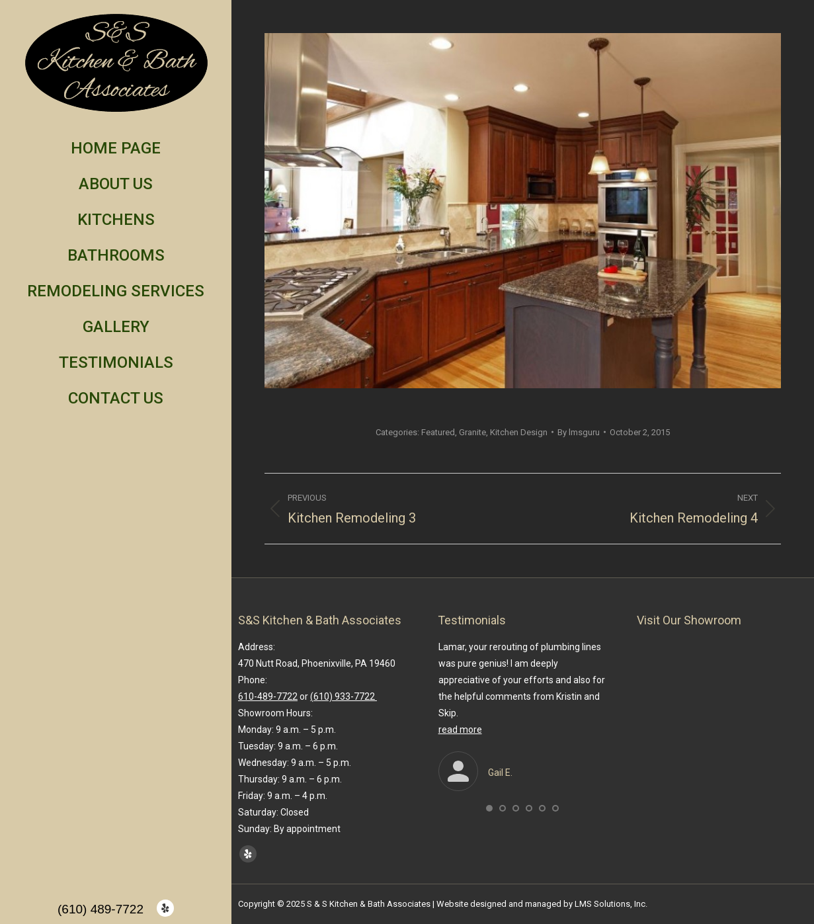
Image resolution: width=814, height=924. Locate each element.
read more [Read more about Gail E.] (460, 729)
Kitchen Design (519, 432)
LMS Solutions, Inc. (611, 904)
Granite (472, 432)
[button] (489, 808)
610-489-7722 (268, 696)
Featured (438, 432)
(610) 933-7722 (343, 696)
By (578, 432)
